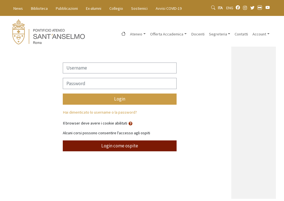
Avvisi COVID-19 (169, 8)
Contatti (241, 34)
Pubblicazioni (67, 8)
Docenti (197, 34)
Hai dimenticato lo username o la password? (100, 112)
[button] (131, 124)
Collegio (116, 8)
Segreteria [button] (218, 34)
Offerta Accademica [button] (166, 34)
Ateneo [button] (136, 34)
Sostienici (139, 8)
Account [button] (259, 34)
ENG (229, 7)
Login (119, 99)
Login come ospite (119, 146)
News (18, 8)
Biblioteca (39, 8)
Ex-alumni (93, 8)
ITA (220, 7)
